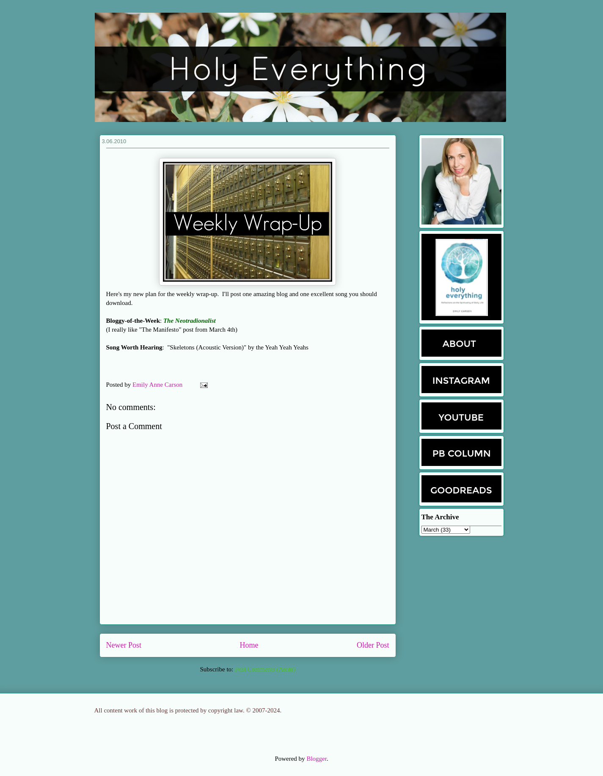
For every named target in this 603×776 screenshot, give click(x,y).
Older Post (373, 645)
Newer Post (124, 645)
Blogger (316, 758)
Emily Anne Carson (158, 384)
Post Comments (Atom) (265, 669)
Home (249, 645)
